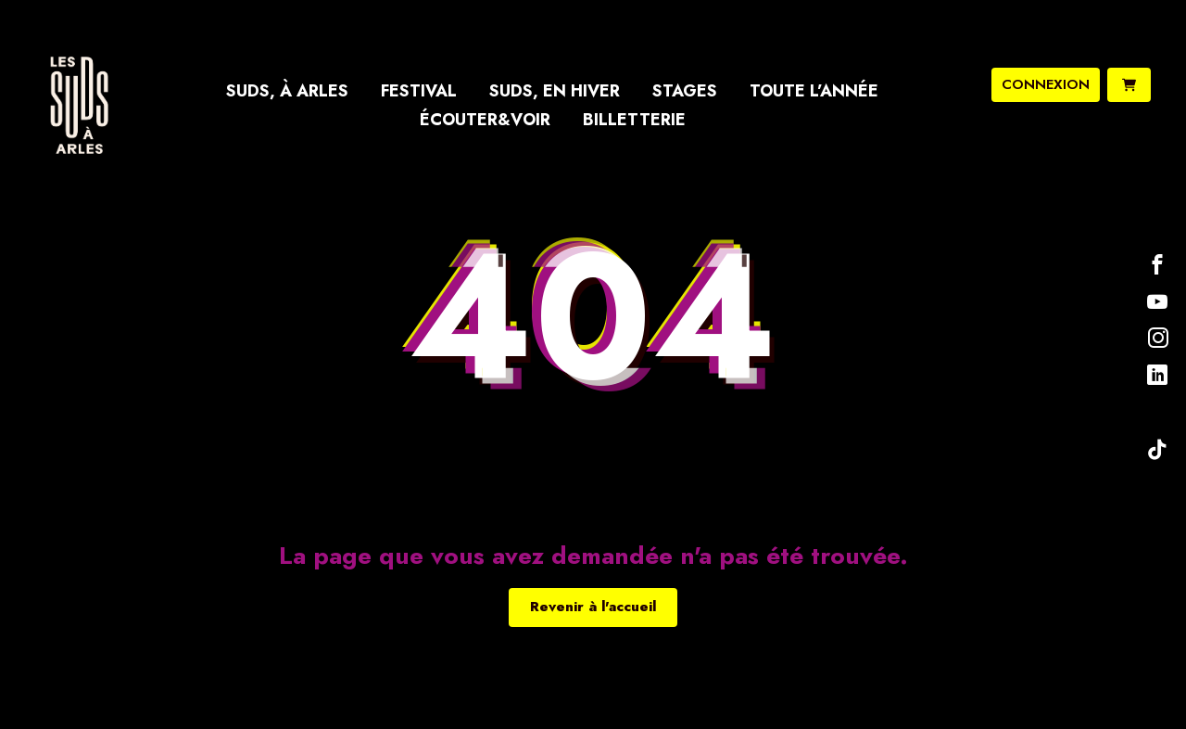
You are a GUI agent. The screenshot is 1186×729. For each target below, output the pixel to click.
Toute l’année (814, 91)
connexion (1046, 84)
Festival (419, 91)
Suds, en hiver (554, 91)
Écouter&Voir (485, 120)
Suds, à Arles (287, 91)
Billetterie (634, 120)
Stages (684, 91)
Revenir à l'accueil (593, 606)
